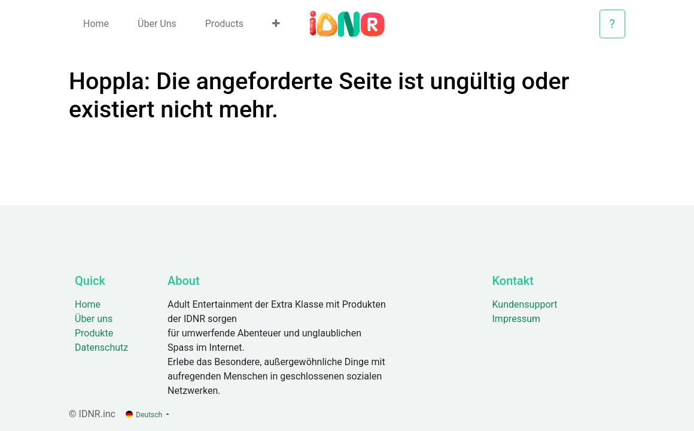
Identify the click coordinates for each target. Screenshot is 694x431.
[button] (276, 24)
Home (88, 304)
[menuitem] (96, 24)
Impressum (516, 318)
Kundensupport (525, 304)
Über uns (93, 318)
